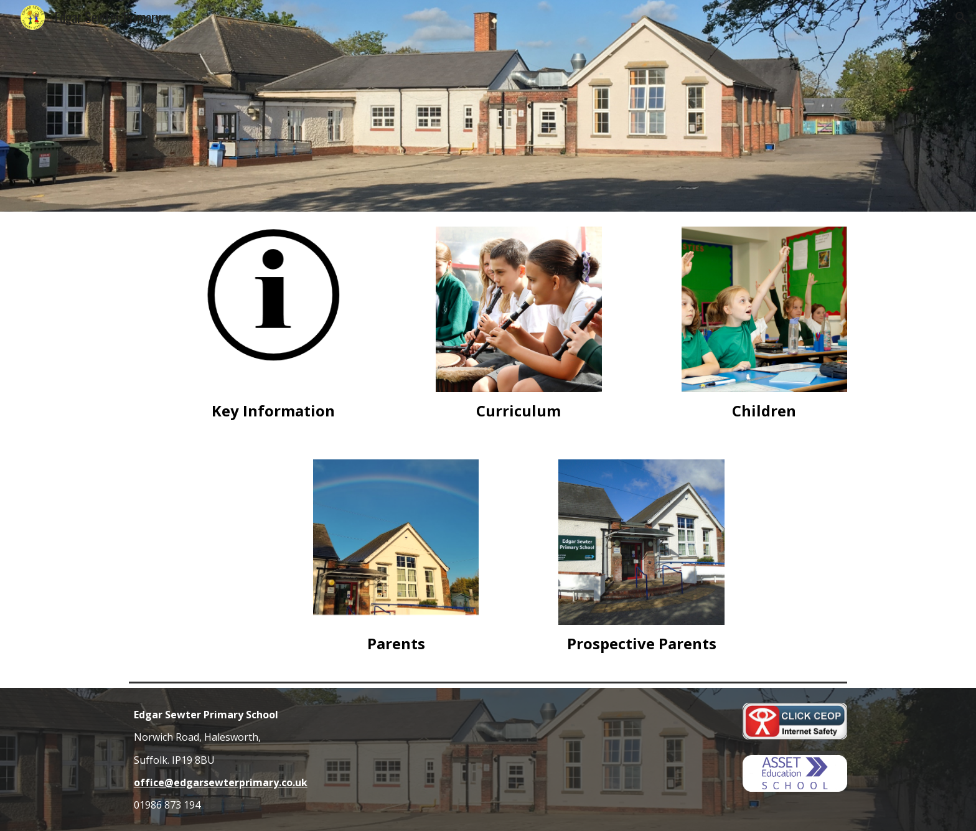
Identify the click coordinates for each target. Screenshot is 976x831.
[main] (272, 410)
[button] (961, 17)
